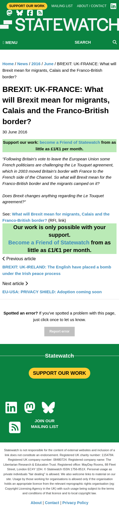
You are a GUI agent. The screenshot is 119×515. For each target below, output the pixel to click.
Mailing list (62, 6)
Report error (59, 331)
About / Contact (91, 6)
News (22, 63)
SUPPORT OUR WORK (59, 373)
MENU (10, 42)
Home (8, 63)
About (36, 503)
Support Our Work (27, 6)
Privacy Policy (75, 503)
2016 (35, 63)
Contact (52, 503)
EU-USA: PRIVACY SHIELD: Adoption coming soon (52, 291)
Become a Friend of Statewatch (48, 242)
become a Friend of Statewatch (70, 142)
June (49, 63)
